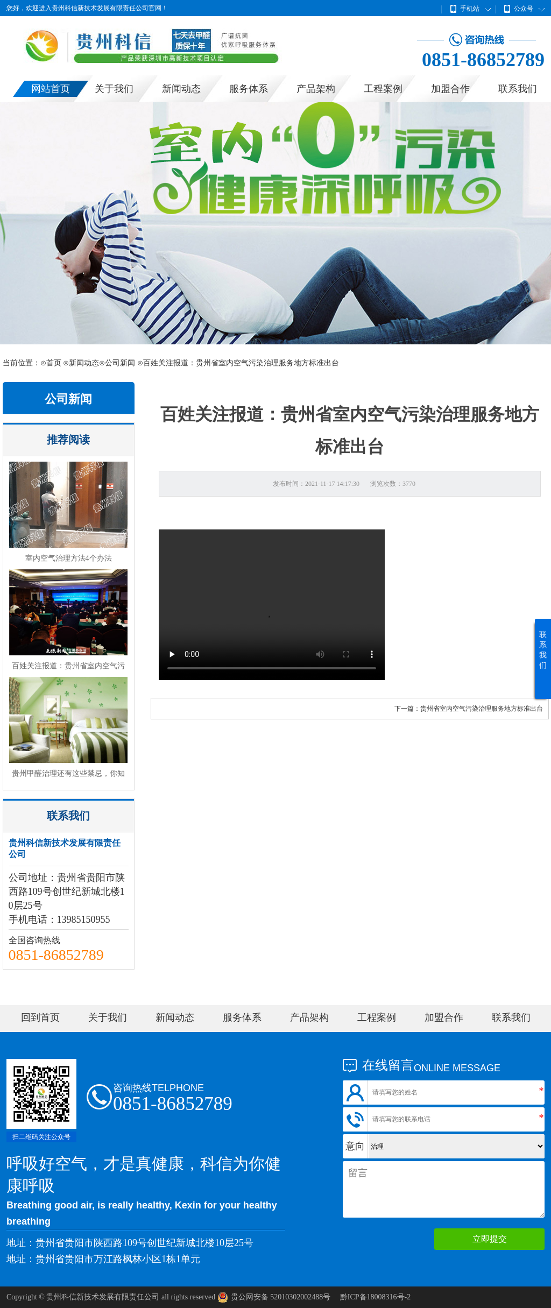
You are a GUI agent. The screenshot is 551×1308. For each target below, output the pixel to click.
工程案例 (383, 88)
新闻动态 (181, 88)
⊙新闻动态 (81, 363)
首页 (53, 363)
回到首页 (40, 1017)
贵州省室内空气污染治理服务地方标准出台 (481, 708)
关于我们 (114, 88)
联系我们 (517, 88)
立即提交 (489, 1238)
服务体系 (248, 88)
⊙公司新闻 (117, 363)
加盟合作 (450, 88)
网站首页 (50, 88)
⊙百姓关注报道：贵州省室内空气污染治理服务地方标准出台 (238, 363)
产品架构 (315, 88)
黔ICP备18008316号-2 (375, 1297)
